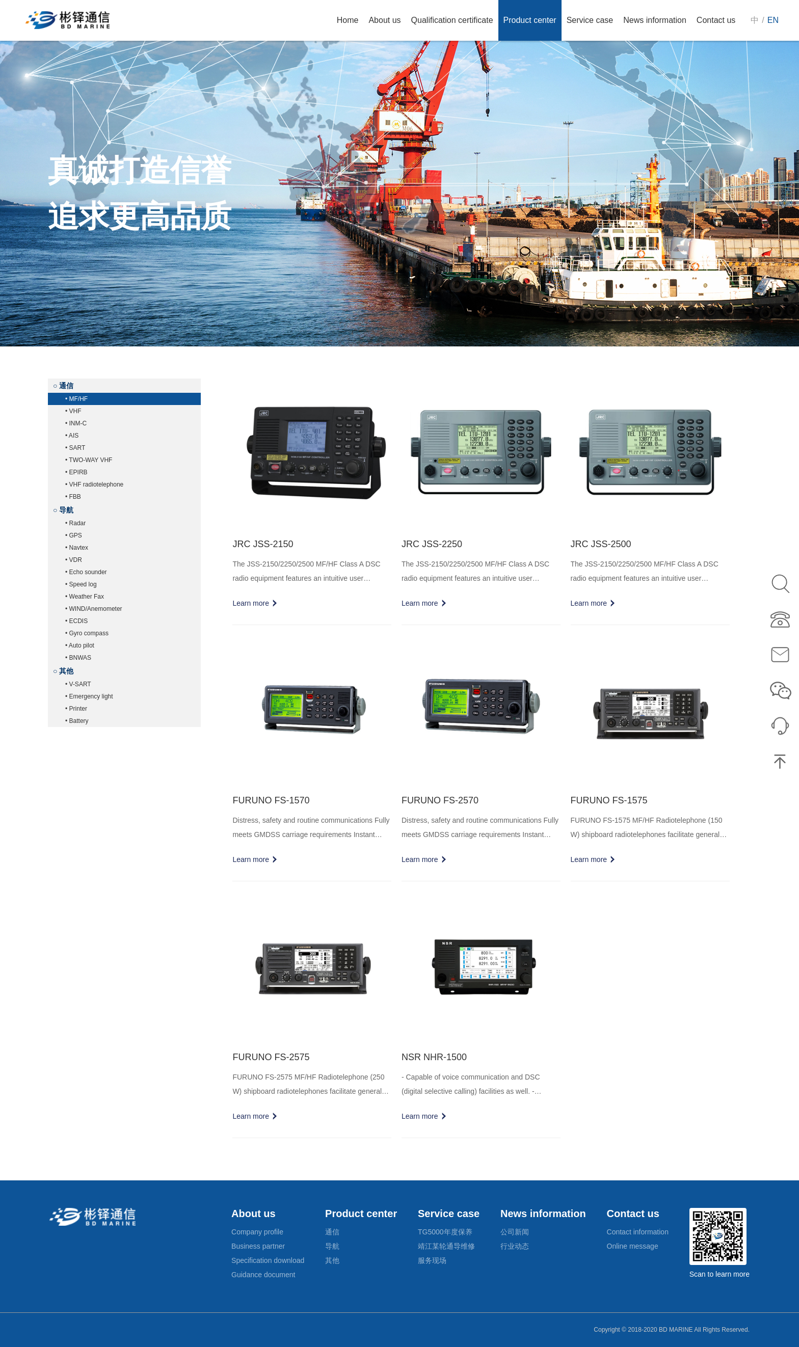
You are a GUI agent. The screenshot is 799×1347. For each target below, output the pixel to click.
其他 (332, 1260)
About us (253, 1213)
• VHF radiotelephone (94, 484)
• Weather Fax (84, 596)
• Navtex (76, 547)
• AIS (71, 435)
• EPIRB (76, 472)
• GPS (73, 535)
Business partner (258, 1246)
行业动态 (514, 1246)
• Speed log (81, 584)
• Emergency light (89, 696)
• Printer (76, 708)
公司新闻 (514, 1232)
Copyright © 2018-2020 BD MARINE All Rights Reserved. (672, 1329)
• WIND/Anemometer (93, 608)
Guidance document (263, 1275)
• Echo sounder (86, 572)
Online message (632, 1246)
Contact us (633, 1213)
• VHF (73, 411)
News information (543, 1213)
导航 (332, 1246)
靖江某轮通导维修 (446, 1246)
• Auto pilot (79, 645)
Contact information (638, 1232)
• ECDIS (76, 621)
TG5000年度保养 (445, 1232)
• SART (75, 447)
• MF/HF (76, 398)
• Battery (77, 720)
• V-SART (78, 684)
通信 (332, 1232)
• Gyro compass (87, 633)
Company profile (257, 1232)
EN (773, 20)
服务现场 (432, 1260)
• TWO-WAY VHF (88, 460)
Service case (449, 1213)
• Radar (75, 523)
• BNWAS (78, 657)
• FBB (73, 496)
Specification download (267, 1260)
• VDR (73, 559)
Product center (361, 1213)
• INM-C (76, 423)
